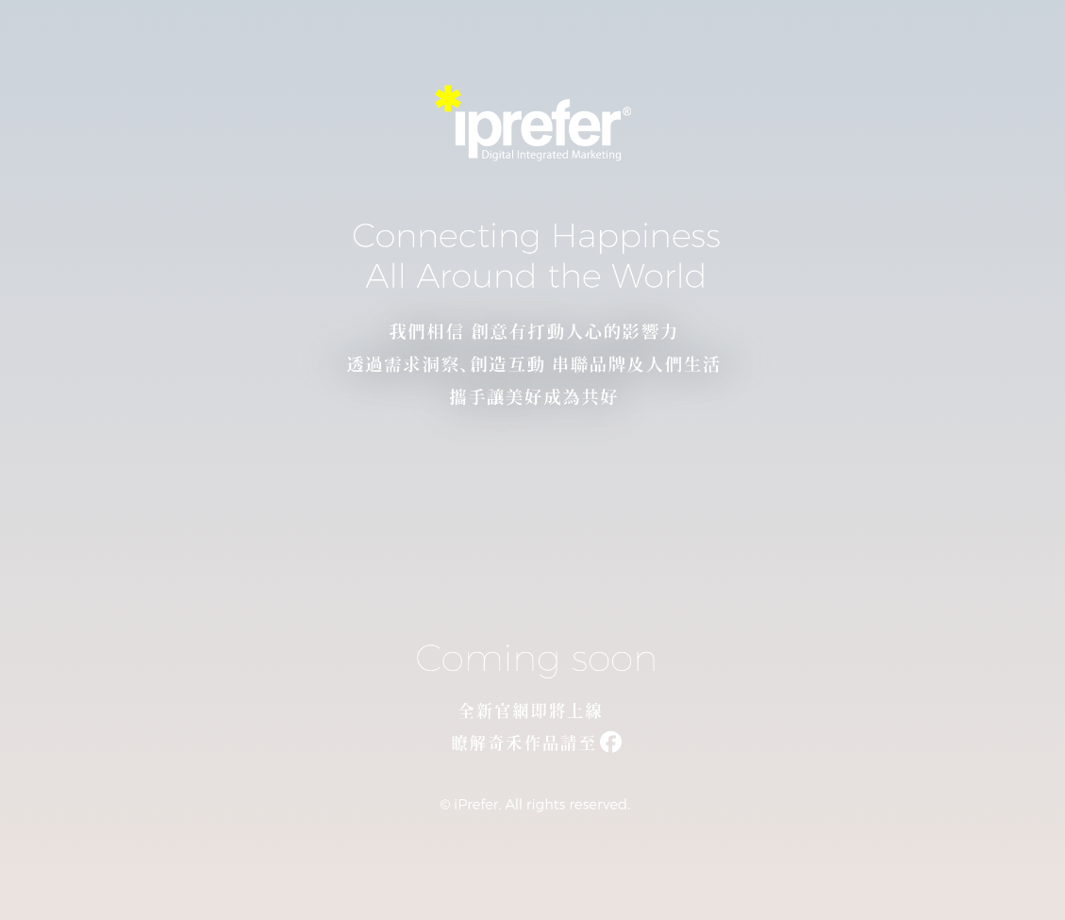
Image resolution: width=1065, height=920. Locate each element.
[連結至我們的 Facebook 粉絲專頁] (532, 746)
